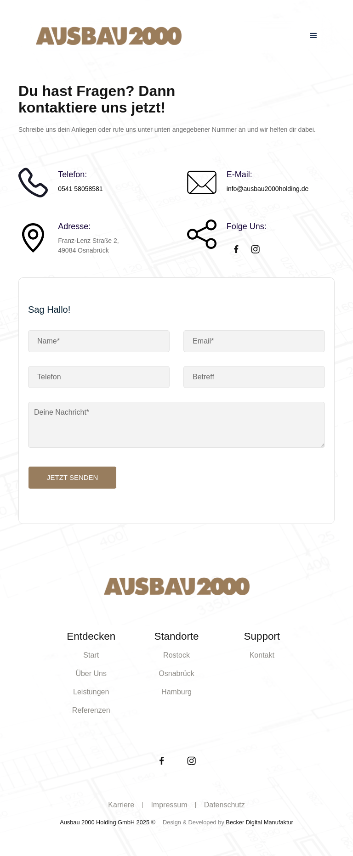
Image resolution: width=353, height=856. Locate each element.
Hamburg (176, 692)
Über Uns (91, 673)
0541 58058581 (80, 188)
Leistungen (91, 692)
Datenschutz (224, 805)
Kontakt (262, 655)
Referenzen (91, 710)
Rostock (176, 655)
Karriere (121, 805)
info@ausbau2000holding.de (267, 188)
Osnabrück (176, 673)
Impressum (169, 805)
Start (91, 655)
